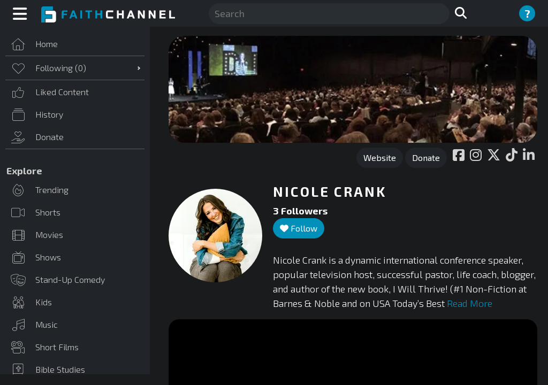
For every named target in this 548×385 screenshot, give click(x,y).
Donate (426, 157)
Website (379, 157)
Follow (298, 228)
